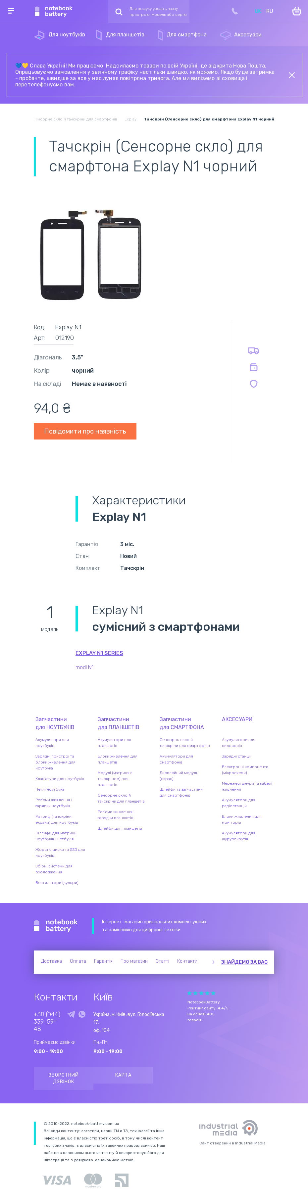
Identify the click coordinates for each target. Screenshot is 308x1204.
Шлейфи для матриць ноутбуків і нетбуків (55, 836)
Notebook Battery (56, 926)
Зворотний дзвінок (64, 1078)
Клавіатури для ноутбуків (59, 778)
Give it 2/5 (195, 993)
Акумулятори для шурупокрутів (238, 836)
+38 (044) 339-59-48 (47, 1022)
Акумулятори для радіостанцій (238, 803)
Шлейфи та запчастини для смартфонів (181, 792)
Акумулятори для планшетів (114, 742)
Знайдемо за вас (244, 962)
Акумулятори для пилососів (238, 742)
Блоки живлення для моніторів (242, 819)
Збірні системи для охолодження (54, 869)
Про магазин (134, 961)
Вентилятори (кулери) (56, 882)
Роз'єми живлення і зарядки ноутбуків (53, 803)
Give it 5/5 (213, 993)
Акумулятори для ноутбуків (52, 742)
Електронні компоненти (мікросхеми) (245, 769)
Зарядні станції (236, 756)
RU (269, 11)
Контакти (187, 961)
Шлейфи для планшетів (120, 828)
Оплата (78, 961)
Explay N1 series (99, 653)
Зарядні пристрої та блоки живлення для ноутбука (55, 762)
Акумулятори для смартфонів (176, 759)
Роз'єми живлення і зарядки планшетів (116, 815)
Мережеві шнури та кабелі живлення (247, 786)
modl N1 (84, 667)
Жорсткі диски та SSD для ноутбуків (60, 852)
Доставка (51, 961)
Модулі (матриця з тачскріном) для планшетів (115, 778)
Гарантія (103, 961)
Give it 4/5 (207, 993)
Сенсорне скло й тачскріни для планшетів (121, 798)
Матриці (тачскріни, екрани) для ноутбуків (56, 819)
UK (258, 11)
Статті (162, 961)
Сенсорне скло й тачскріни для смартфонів (185, 742)
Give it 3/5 (201, 993)
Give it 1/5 (189, 993)
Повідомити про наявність (85, 431)
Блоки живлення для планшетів (117, 759)
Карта (123, 1075)
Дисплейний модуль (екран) (179, 775)
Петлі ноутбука (49, 789)
